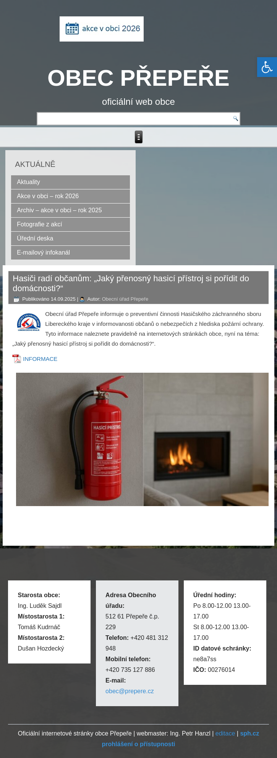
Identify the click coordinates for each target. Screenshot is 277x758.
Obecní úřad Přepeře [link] (125, 299)
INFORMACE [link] (40, 359)
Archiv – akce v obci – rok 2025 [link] (59, 210)
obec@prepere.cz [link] (129, 691)
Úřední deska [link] (35, 238)
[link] (267, 67)
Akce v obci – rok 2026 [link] (48, 196)
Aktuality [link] (28, 182)
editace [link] (225, 733)
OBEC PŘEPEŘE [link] (138, 78)
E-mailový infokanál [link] (43, 252)
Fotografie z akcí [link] (39, 224)
